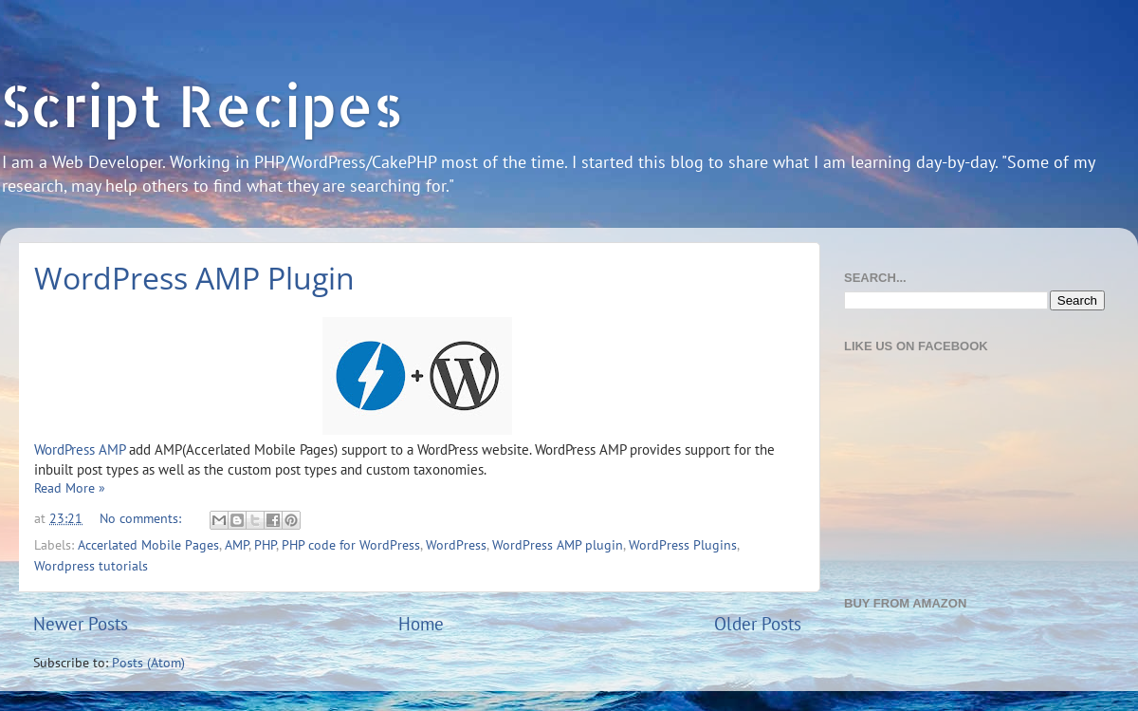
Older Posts (757, 623)
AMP (236, 544)
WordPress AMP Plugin (194, 277)
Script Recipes (201, 104)
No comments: (142, 518)
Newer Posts (80, 623)
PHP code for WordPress (351, 544)
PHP (265, 544)
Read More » (69, 487)
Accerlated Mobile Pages (148, 544)
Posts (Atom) (148, 662)
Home (421, 623)
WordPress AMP (79, 449)
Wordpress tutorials (91, 565)
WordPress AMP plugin (557, 544)
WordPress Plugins (683, 544)
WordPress (456, 544)
